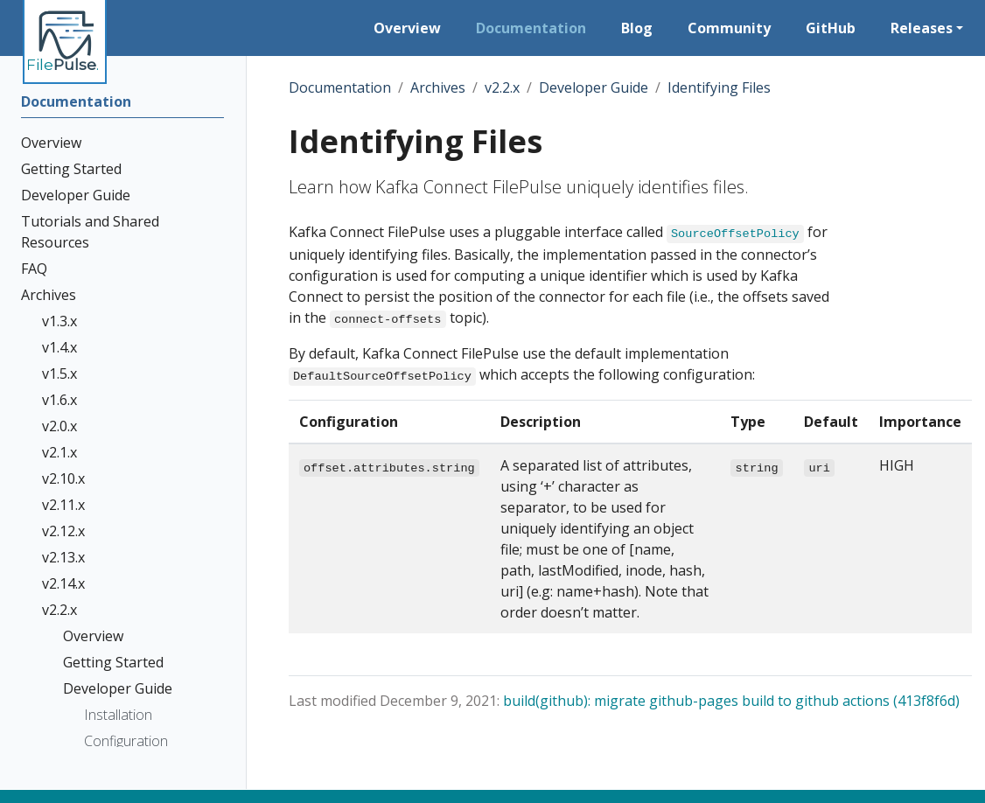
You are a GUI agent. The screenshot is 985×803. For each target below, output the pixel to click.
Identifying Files (719, 87)
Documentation (340, 87)
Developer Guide (593, 87)
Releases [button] (922, 28)
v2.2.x (502, 87)
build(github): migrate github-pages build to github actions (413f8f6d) (731, 700)
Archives (437, 87)
